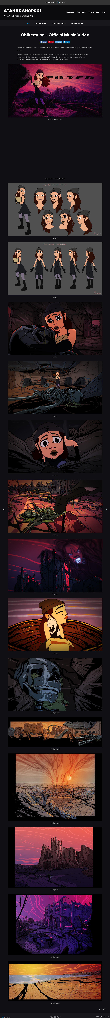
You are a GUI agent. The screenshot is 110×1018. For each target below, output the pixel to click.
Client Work (81, 12)
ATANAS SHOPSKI (22, 10)
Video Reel (70, 12)
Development (77, 23)
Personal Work (94, 12)
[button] (102, 1009)
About (104, 12)
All (28, 23)
